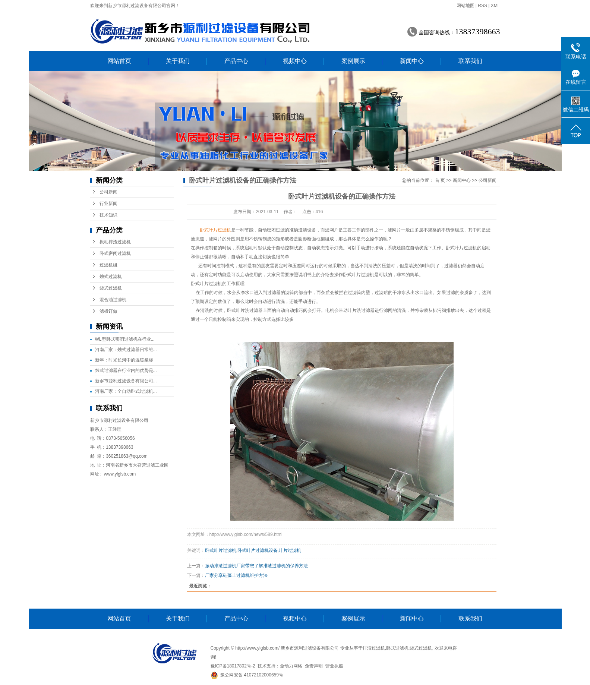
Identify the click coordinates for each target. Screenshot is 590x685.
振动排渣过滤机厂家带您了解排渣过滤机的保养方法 (256, 565)
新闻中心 (412, 61)
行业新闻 (108, 203)
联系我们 (470, 61)
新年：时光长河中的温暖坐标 (124, 360)
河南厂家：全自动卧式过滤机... (126, 391)
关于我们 (178, 61)
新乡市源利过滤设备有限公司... (126, 380)
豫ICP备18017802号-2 (233, 666)
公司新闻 (108, 192)
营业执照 (334, 666)
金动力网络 (291, 666)
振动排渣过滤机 (115, 241)
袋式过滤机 (111, 288)
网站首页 (119, 61)
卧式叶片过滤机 (206, 283)
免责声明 (314, 666)
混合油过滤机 (113, 299)
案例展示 (353, 61)
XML (495, 5)
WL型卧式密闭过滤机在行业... (125, 339)
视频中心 (295, 61)
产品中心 (236, 61)
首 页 (440, 180)
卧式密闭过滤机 (115, 253)
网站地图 (465, 5)
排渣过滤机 (374, 648)
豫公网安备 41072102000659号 (247, 675)
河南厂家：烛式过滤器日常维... (126, 349)
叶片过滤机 (290, 550)
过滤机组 (108, 265)
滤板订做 (108, 311)
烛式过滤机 (111, 276)
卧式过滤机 (397, 648)
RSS (482, 5)
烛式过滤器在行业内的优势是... (126, 370)
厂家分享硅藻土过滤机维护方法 (236, 575)
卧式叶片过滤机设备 (257, 550)
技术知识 (108, 215)
